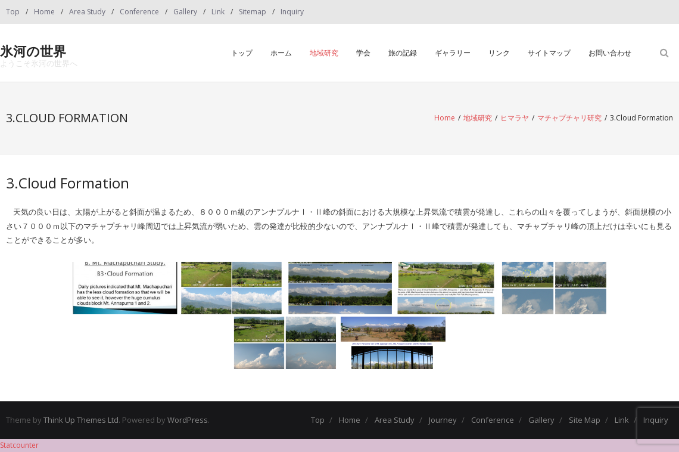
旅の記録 (402, 53)
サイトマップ (549, 53)
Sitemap (252, 12)
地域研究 (324, 53)
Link (218, 12)
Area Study (87, 12)
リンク (499, 53)
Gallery (185, 12)
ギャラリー (453, 53)
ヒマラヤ (514, 118)
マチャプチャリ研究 (569, 118)
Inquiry (292, 12)
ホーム (281, 53)
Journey (443, 419)
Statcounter (19, 445)
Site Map (584, 419)
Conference (139, 12)
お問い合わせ (609, 53)
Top (13, 12)
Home (44, 12)
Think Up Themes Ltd (81, 419)
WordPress (187, 419)
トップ (242, 53)
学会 (363, 53)
